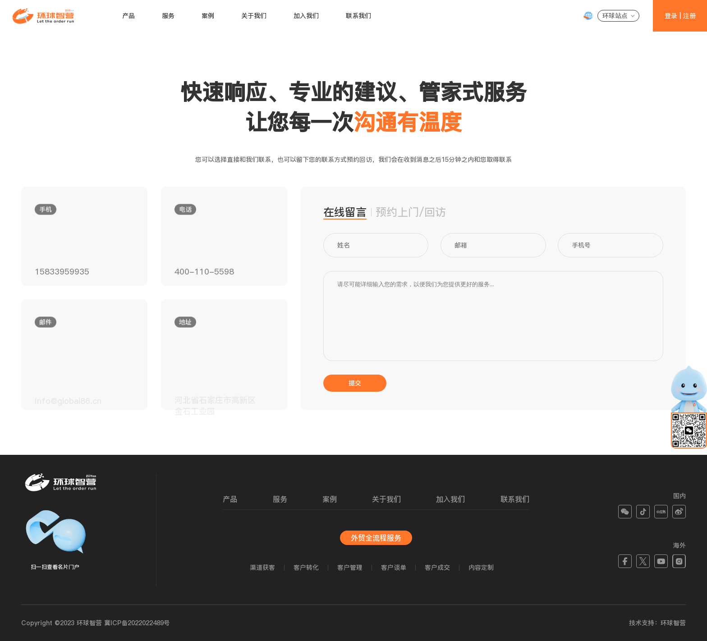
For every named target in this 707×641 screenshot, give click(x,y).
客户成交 (437, 567)
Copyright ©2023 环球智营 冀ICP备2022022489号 (95, 622)
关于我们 (253, 15)
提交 (355, 383)
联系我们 (358, 15)
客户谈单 (393, 567)
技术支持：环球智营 (657, 622)
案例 (208, 15)
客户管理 (350, 567)
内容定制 (481, 567)
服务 (168, 15)
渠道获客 (262, 567)
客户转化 (306, 567)
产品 (128, 15)
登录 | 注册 (680, 15)
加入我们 (306, 15)
